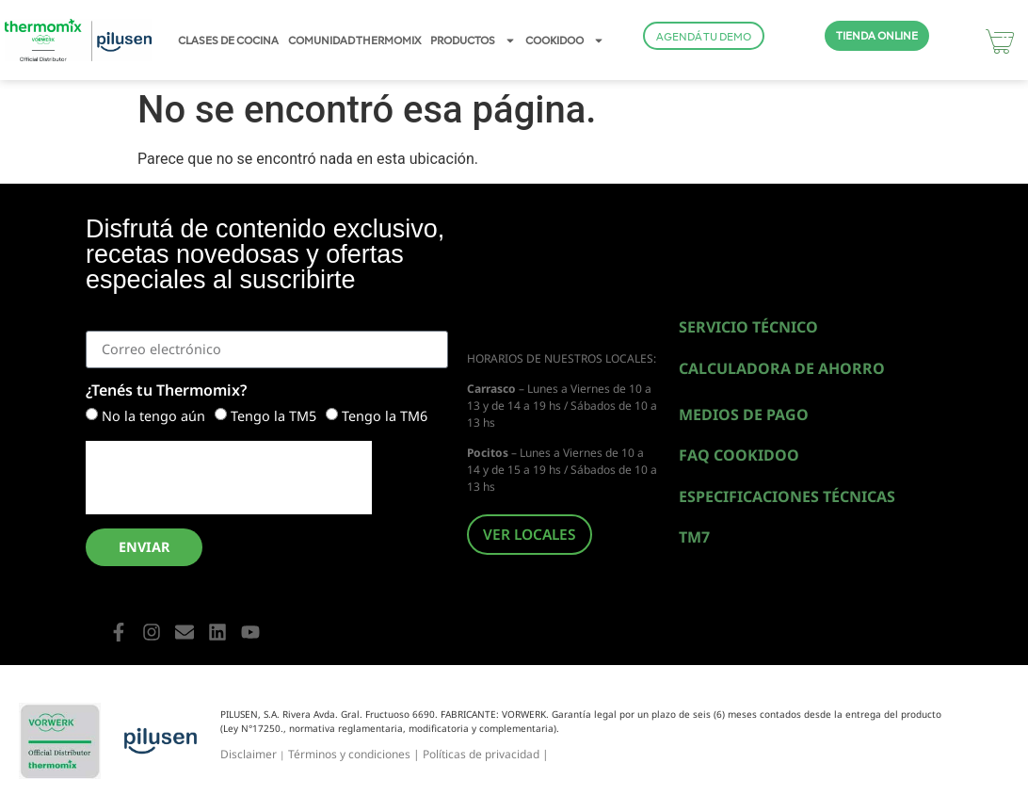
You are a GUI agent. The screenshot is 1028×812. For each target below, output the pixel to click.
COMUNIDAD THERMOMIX (354, 40)
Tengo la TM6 (384, 416)
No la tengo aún (153, 416)
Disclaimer (248, 754)
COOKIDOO (564, 40)
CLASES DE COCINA (228, 40)
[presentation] (229, 477)
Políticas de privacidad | (486, 754)
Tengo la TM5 (273, 416)
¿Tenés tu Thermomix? (166, 391)
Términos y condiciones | (355, 754)
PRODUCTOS (473, 40)
